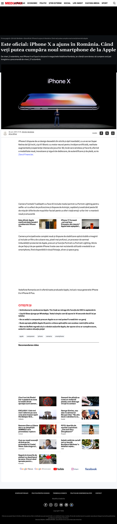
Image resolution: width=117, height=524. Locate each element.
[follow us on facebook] (91, 469)
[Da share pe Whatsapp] (113, 133)
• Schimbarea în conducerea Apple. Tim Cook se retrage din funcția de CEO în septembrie (57, 310)
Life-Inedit (78, 3)
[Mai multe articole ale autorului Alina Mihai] (5, 133)
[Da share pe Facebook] (101, 133)
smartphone (59, 336)
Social (67, 3)
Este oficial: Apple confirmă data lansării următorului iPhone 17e (28, 223)
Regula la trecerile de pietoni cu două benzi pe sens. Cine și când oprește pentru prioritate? (27, 458)
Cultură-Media (92, 3)
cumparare (30, 336)
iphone (40, 336)
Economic (32, 3)
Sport (105, 3)
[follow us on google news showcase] (43, 469)
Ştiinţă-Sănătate (17, 38)
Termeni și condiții (60, 493)
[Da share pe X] (107, 133)
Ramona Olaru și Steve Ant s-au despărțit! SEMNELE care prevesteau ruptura (28, 429)
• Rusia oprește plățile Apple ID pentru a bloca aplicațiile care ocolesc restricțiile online (56, 323)
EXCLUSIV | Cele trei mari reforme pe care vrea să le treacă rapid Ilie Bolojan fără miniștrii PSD (28, 414)
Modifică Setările (58, 499)
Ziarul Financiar (25, 154)
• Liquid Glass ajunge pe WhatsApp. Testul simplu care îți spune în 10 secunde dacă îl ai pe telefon (57, 315)
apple (21, 336)
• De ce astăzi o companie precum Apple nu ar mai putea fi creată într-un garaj (52, 319)
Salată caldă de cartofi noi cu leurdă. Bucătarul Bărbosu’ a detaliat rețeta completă (70, 443)
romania (49, 336)
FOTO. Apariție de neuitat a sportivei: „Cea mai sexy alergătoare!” (69, 429)
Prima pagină (5, 38)
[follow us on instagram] (75, 469)
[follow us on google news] (26, 469)
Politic (43, 3)
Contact (98, 493)
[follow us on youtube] (59, 469)
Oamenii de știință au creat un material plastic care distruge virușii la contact (70, 401)
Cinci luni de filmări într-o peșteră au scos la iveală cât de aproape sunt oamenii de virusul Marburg (27, 401)
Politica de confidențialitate (81, 493)
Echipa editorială (21, 493)
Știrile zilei (19, 3)
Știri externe (55, 3)
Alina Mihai (13, 134)
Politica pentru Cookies (41, 493)
